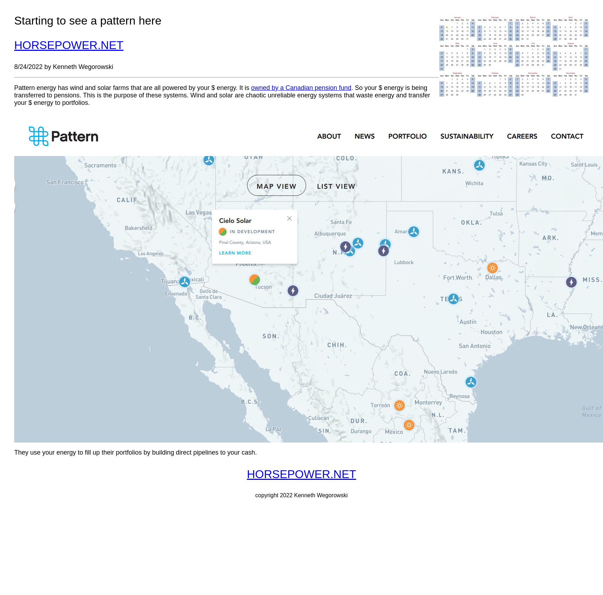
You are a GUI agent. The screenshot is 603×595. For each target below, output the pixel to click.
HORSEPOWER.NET (69, 45)
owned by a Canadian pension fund (301, 87)
